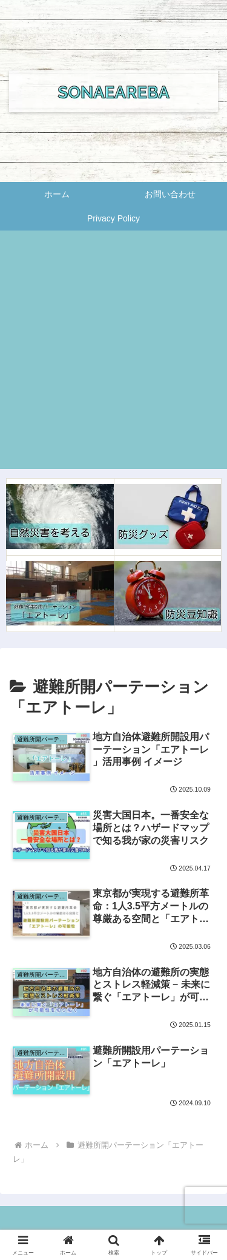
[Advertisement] (113, 355)
